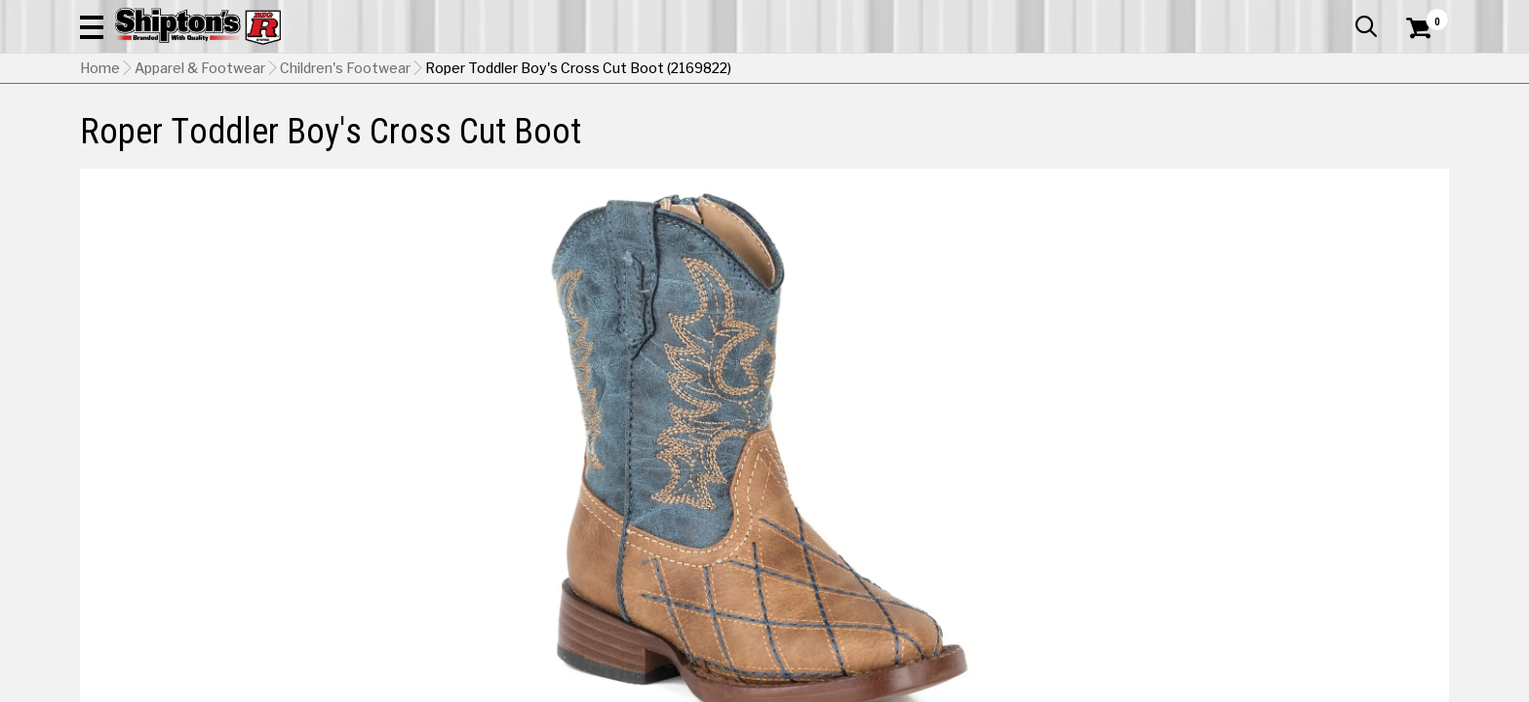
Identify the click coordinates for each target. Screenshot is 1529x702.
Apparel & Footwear (165, 131)
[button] (975, 70)
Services (1422, 14)
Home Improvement (843, 131)
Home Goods (681, 131)
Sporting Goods (1293, 131)
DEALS (1413, 131)
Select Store (1312, 531)
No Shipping (1108, 531)
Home (100, 166)
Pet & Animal (1151, 131)
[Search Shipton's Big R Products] (764, 70)
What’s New (1340, 14)
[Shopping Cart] (1416, 70)
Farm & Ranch (544, 131)
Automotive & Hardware (366, 131)
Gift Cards (1254, 14)
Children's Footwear (345, 166)
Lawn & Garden (1011, 131)
